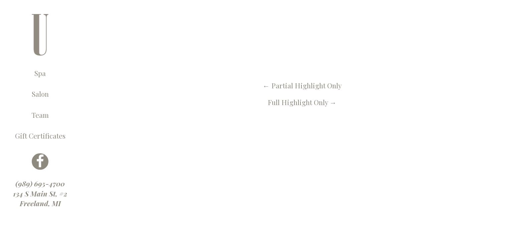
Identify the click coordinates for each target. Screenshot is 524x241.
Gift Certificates (40, 135)
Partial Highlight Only (302, 85)
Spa (40, 73)
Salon (40, 93)
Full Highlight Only (302, 102)
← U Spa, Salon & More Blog (138, 18)
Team (40, 114)
